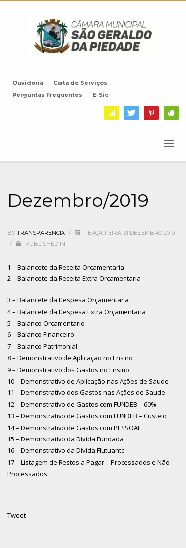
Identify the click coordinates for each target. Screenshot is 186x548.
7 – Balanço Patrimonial (42, 346)
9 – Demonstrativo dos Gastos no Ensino (68, 369)
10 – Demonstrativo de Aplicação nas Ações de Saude (88, 381)
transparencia (41, 232)
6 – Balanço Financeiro (40, 334)
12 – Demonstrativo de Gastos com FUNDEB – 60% (81, 404)
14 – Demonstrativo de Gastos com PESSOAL (74, 427)
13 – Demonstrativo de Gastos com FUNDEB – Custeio (87, 415)
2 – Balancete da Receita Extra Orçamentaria (74, 278)
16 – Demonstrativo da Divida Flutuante (66, 450)
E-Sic (100, 94)
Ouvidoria (27, 82)
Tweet (16, 515)
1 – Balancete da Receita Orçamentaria (65, 267)
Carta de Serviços (80, 82)
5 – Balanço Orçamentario (46, 323)
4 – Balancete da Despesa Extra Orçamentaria (76, 311)
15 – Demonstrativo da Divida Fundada (65, 439)
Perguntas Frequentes (47, 94)
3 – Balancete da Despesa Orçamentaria (68, 299)
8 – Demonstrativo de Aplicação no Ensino (70, 357)
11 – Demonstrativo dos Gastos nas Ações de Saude (86, 392)
